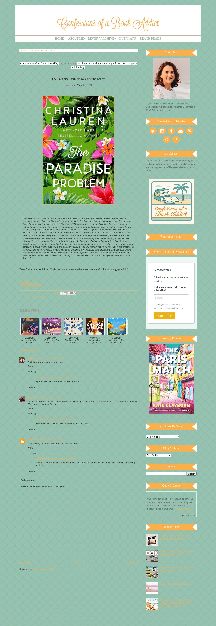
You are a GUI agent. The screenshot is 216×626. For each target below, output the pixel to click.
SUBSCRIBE (164, 315)
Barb (30, 397)
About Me (76, 38)
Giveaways (127, 38)
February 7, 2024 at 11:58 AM (60, 458)
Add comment (28, 480)
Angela (31, 358)
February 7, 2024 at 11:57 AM (60, 377)
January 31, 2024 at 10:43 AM (48, 397)
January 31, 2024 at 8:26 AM (49, 358)
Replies (34, 372)
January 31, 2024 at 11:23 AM (51, 439)
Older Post (132, 563)
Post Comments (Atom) (44, 569)
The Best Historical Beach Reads (173, 583)
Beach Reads (150, 38)
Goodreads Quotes (188, 516)
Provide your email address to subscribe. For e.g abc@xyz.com (168, 306)
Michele (32, 439)
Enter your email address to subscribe (170, 289)
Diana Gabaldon (185, 509)
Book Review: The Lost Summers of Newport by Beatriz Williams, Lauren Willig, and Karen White (176, 603)
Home (59, 38)
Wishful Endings (68, 63)
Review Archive (101, 38)
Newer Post (25, 563)
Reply (30, 366)
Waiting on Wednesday (36, 297)
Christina (40, 377)
